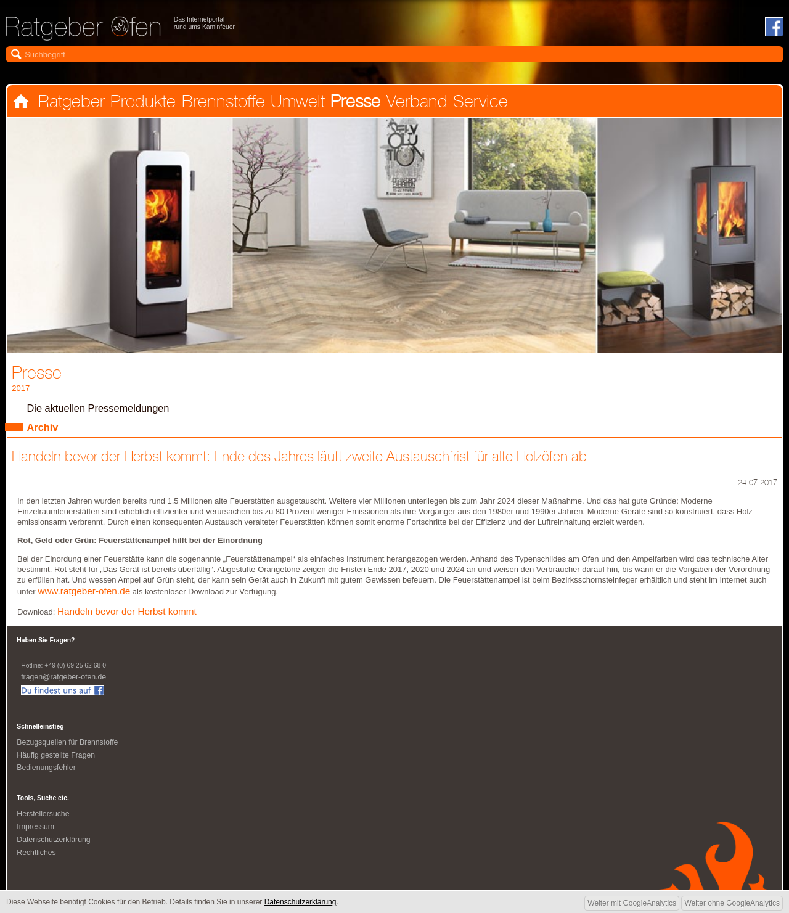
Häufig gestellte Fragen (57, 759)
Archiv (43, 430)
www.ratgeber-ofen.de (86, 595)
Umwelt (296, 103)
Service (476, 103)
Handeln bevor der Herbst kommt (130, 616)
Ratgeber (71, 103)
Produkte (142, 103)
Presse (353, 103)
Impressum (36, 832)
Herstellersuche (44, 819)
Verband (413, 103)
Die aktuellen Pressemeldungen (101, 410)
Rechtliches (37, 858)
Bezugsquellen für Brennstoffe (69, 746)
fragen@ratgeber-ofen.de (65, 681)
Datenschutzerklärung (55, 845)
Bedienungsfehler (47, 772)
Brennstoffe (221, 103)
